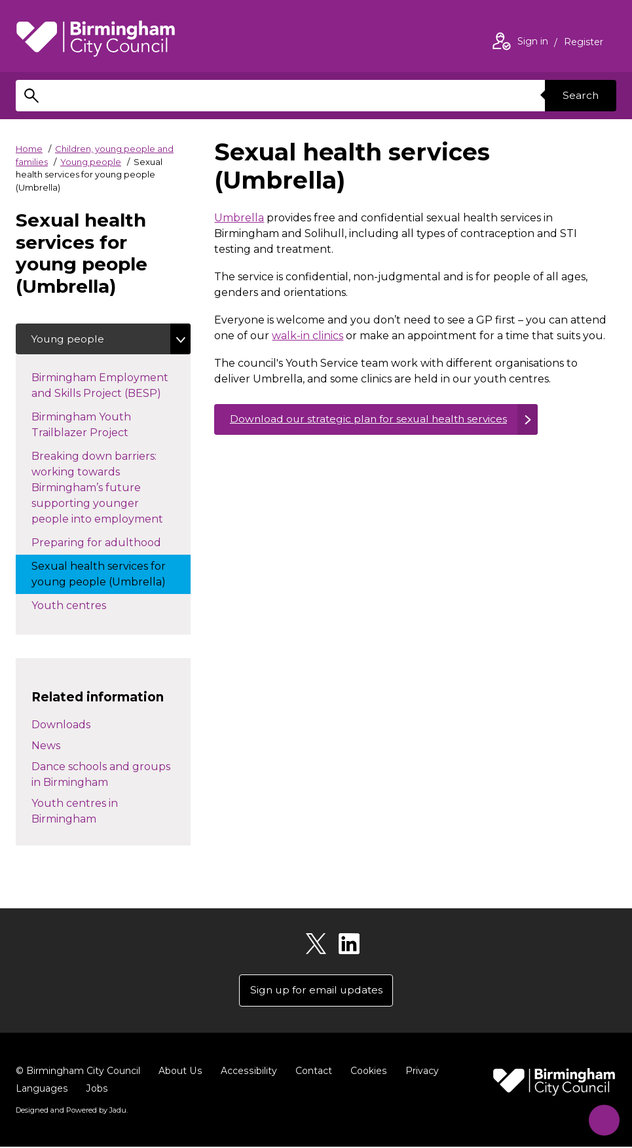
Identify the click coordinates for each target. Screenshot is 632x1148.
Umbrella (239, 218)
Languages (41, 1090)
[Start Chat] (602, 1118)
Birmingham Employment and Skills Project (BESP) (109, 386)
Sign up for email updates (316, 991)
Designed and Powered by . (71, 1111)
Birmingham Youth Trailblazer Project (93, 425)
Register (583, 43)
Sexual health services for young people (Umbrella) (111, 575)
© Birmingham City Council (78, 1072)
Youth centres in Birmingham (74, 812)
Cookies (366, 1072)
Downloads (60, 725)
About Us (179, 1072)
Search (579, 95)
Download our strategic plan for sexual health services (372, 419)
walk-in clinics (307, 335)
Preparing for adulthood (111, 542)
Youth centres (81, 605)
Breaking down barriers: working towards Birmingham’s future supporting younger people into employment (110, 488)
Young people (90, 162)
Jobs (96, 1090)
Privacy (419, 1072)
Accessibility (246, 1072)
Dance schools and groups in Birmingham (100, 775)
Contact (311, 1072)
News (45, 746)
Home (29, 148)
